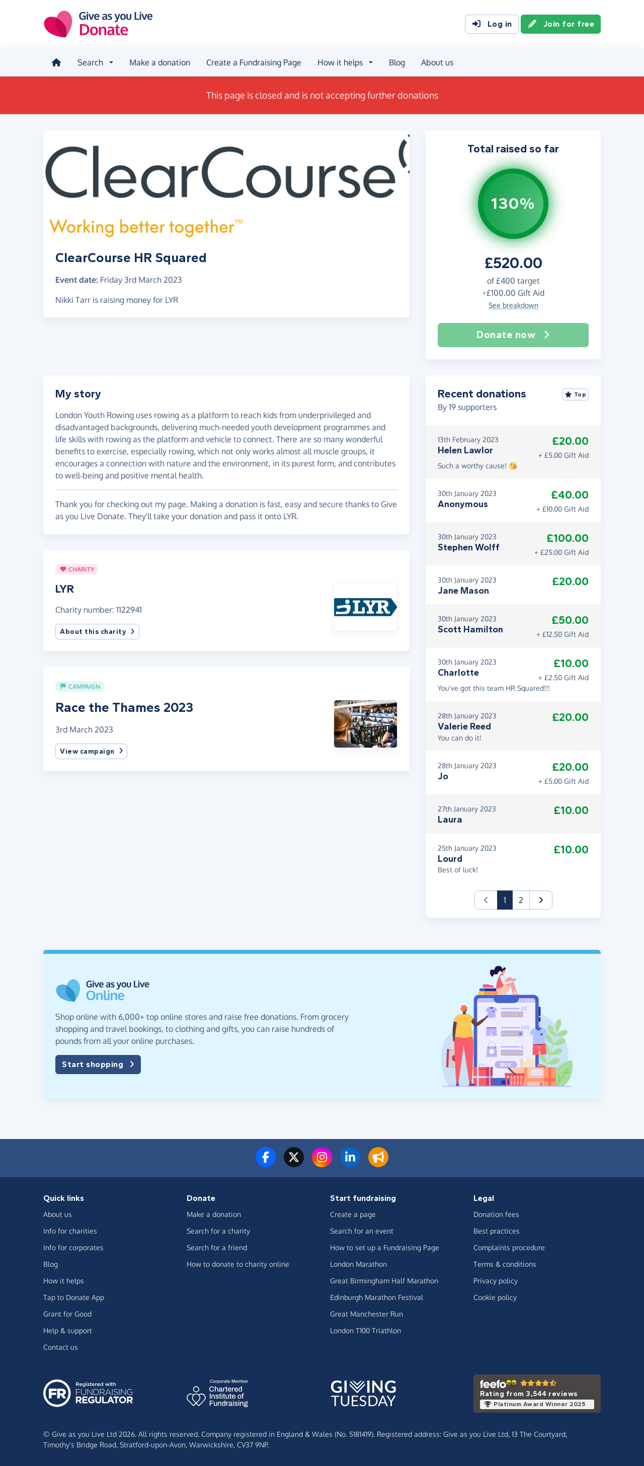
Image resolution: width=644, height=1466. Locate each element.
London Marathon (358, 1264)
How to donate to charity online (238, 1264)
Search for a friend (217, 1247)
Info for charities (70, 1231)
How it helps (63, 1280)
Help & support (67, 1330)
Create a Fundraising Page (253, 62)
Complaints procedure (509, 1247)
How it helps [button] (340, 62)
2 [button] (521, 900)
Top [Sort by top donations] (576, 394)
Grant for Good (67, 1314)
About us (437, 62)
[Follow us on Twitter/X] (294, 1163)
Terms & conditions (504, 1264)
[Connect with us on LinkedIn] (350, 1163)
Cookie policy (495, 1297)
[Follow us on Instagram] (322, 1163)
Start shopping (98, 1064)
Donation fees (496, 1214)
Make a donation (159, 62)
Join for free (561, 24)
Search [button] (90, 62)
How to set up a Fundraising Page (384, 1247)
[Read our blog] (378, 1163)
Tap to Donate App (73, 1297)
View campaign (91, 751)
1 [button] (508, 899)
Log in (491, 24)
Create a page (353, 1214)
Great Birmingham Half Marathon (384, 1280)
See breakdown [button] (513, 305)
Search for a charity (218, 1231)
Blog (397, 62)
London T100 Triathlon (365, 1330)
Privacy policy (495, 1280)
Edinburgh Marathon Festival (376, 1297)
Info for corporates (73, 1247)
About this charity (97, 631)
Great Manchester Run (366, 1314)
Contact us (60, 1347)
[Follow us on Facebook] (266, 1163)
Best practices (496, 1231)
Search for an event (361, 1231)
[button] (365, 606)
